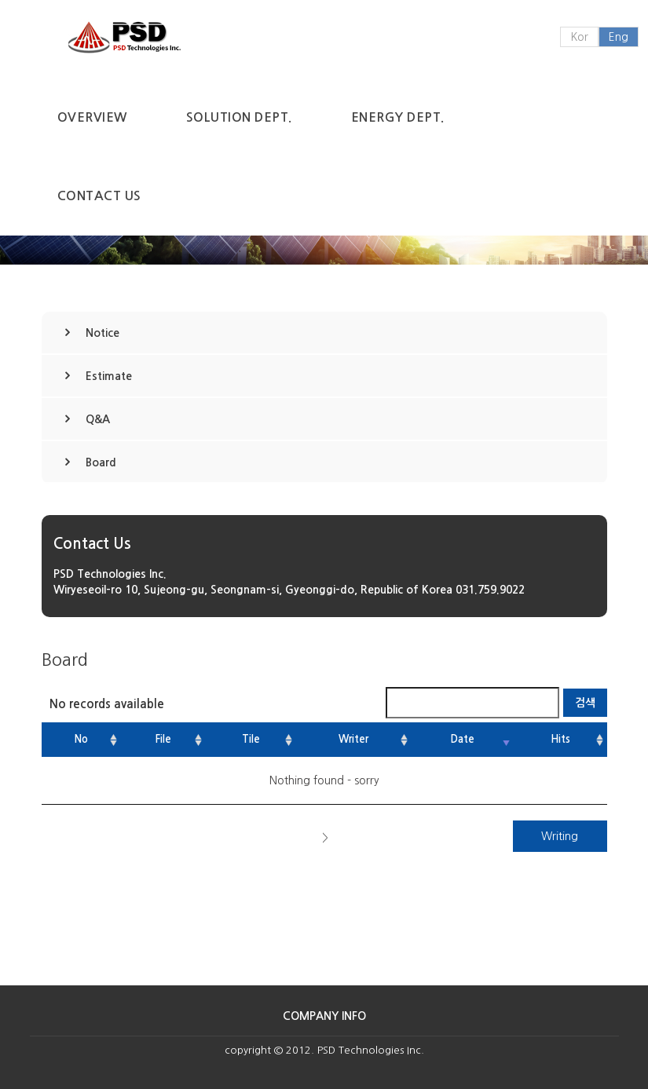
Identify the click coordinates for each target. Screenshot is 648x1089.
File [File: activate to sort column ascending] (163, 739)
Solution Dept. (239, 117)
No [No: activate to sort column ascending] (81, 739)
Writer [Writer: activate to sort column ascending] (353, 739)
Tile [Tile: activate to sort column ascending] (251, 739)
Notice (102, 332)
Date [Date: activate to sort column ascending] (462, 739)
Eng (618, 36)
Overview (92, 117)
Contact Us (99, 196)
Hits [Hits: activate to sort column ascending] (560, 739)
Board (101, 462)
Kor (579, 36)
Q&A (98, 419)
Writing (559, 836)
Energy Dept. (398, 117)
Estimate (109, 376)
